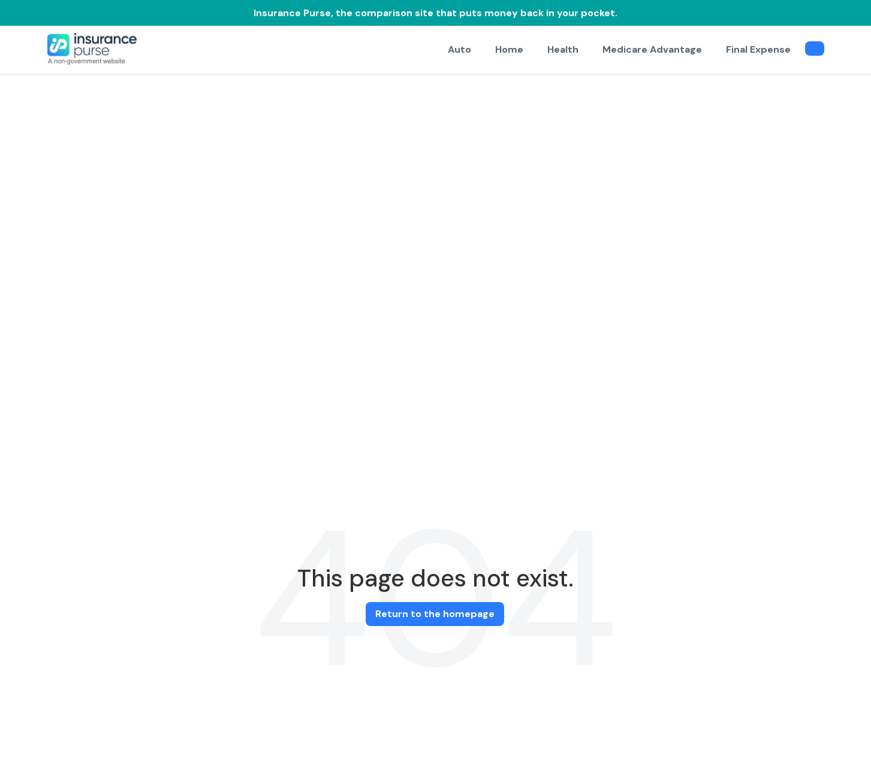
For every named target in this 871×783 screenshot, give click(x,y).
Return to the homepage (435, 613)
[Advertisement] (435, 163)
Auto (459, 49)
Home (509, 49)
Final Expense (758, 49)
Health (562, 49)
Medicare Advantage (652, 49)
